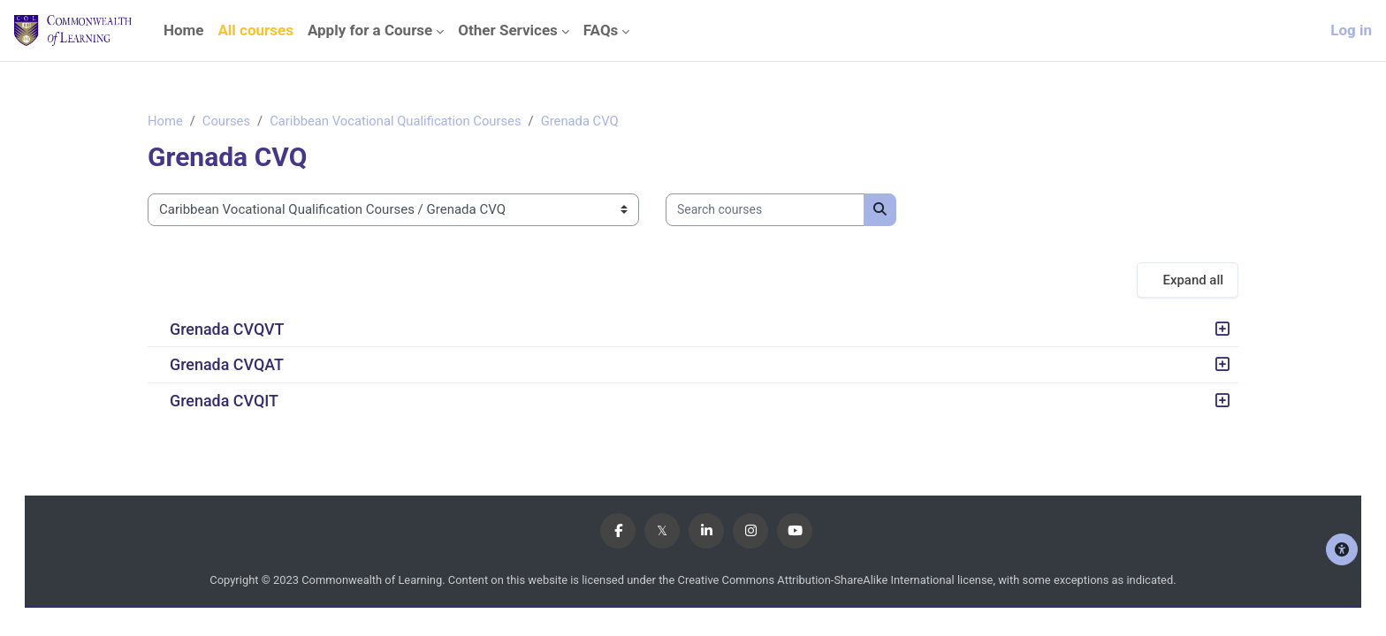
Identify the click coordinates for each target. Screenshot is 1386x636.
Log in (1351, 30)
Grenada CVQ (585, 121)
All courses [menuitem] (255, 30)
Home (165, 121)
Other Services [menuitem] (508, 30)
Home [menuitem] (184, 30)
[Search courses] (765, 210)
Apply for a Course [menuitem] (370, 30)
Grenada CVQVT (227, 330)
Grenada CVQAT (227, 365)
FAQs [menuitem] (601, 30)
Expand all (1192, 280)
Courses (227, 121)
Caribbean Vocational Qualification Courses (399, 121)
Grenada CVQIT (224, 400)
